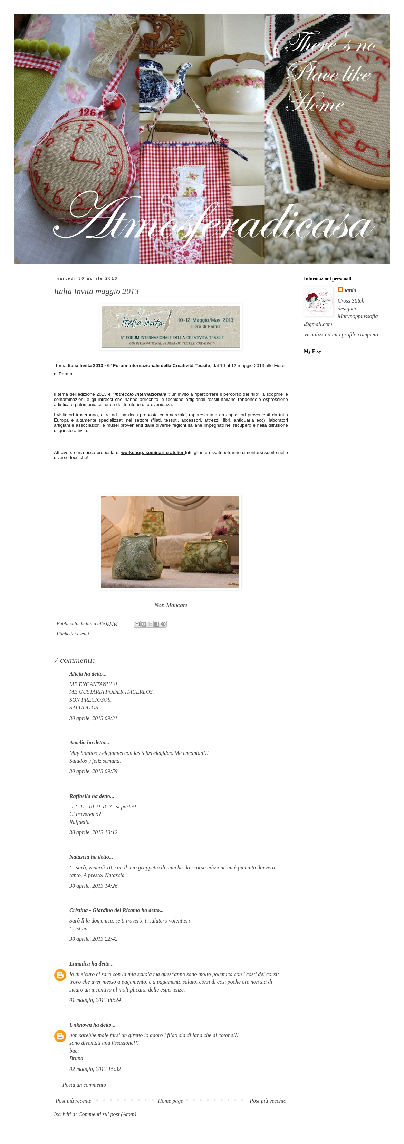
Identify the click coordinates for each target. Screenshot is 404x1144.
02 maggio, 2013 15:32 (95, 1069)
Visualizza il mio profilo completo (341, 334)
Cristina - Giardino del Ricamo (104, 910)
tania (350, 290)
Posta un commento (84, 1085)
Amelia (77, 743)
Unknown (80, 1025)
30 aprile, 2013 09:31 (93, 718)
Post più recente (73, 1101)
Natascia (79, 857)
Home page (170, 1101)
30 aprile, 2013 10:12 (93, 832)
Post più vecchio (268, 1101)
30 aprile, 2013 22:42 (93, 939)
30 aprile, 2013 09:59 (93, 771)
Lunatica (79, 964)
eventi (83, 634)
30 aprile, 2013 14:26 (93, 886)
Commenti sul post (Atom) (107, 1114)
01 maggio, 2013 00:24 (95, 1000)
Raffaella (79, 796)
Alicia (76, 674)
